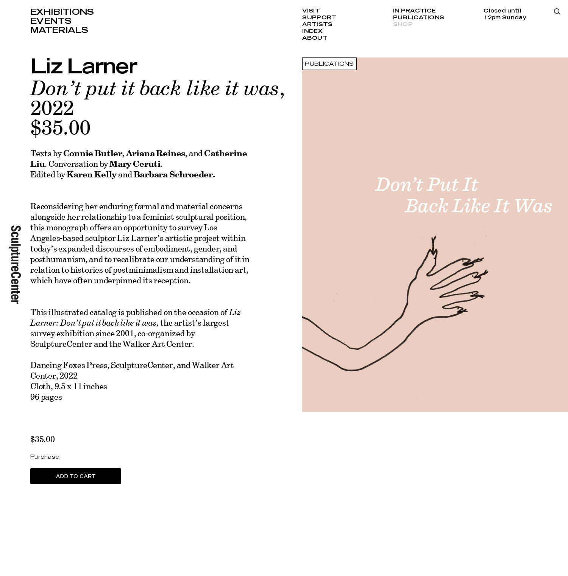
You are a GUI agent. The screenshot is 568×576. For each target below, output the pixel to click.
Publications (418, 17)
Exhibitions (62, 12)
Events (50, 21)
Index (312, 31)
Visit (311, 11)
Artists (317, 24)
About (314, 38)
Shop (403, 24)
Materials (59, 30)
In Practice (414, 11)
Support (319, 17)
